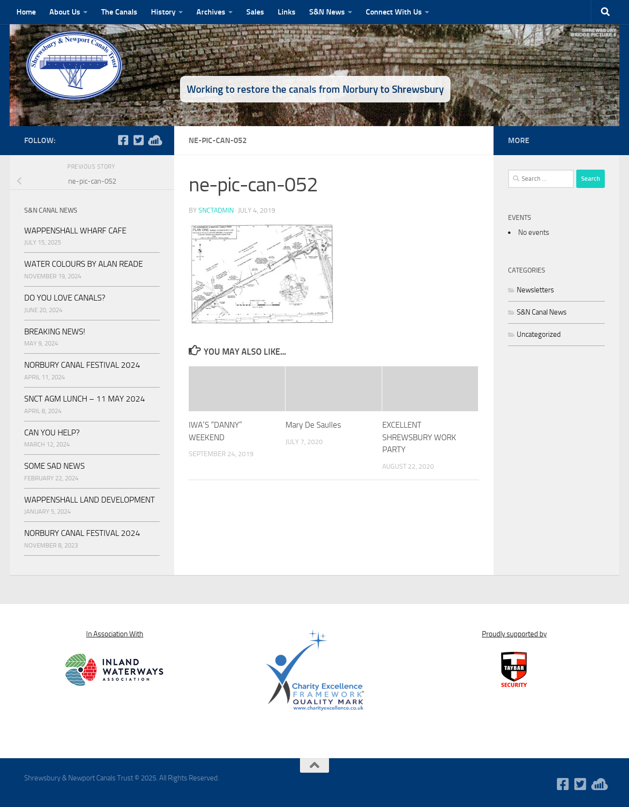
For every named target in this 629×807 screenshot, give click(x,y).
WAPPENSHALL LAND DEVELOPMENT (89, 499)
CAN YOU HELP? (52, 432)
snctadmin (216, 210)
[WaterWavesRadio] (154, 140)
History (163, 11)
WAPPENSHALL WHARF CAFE (75, 230)
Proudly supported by (514, 634)
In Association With (114, 634)
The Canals (119, 11)
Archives (210, 11)
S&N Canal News (542, 312)
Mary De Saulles (313, 425)
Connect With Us (394, 11)
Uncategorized (539, 334)
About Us (64, 11)
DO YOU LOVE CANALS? (64, 298)
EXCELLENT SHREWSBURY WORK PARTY (419, 437)
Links (287, 11)
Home (26, 11)
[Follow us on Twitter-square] (138, 140)
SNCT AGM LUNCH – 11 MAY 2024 (84, 399)
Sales (255, 11)
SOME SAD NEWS (54, 466)
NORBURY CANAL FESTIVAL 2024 (82, 365)
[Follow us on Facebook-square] (123, 140)
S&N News (327, 11)
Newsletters (535, 290)
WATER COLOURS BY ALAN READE (83, 264)
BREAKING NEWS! (54, 331)
